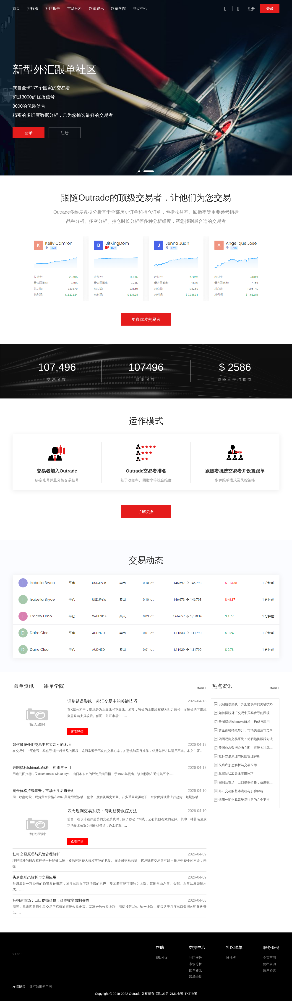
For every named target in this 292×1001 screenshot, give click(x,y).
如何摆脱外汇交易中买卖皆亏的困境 (42, 744)
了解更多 (146, 511)
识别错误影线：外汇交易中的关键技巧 (102, 701)
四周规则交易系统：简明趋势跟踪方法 (102, 811)
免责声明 (269, 957)
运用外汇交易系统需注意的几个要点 (244, 800)
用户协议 (269, 970)
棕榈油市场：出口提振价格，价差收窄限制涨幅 (51, 900)
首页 (16, 9)
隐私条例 (269, 964)
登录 (270, 9)
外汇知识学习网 (40, 986)
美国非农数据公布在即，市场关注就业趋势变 (247, 747)
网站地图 (162, 994)
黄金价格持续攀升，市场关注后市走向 (44, 791)
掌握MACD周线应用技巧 (236, 773)
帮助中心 (140, 9)
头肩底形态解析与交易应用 (34, 877)
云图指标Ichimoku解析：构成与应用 (42, 768)
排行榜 (32, 9)
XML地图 (176, 994)
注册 (251, 9)
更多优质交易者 (146, 319)
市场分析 (74, 9)
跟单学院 (118, 9)
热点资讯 (222, 686)
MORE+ (201, 688)
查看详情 (77, 731)
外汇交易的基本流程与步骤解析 (241, 791)
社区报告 (52, 9)
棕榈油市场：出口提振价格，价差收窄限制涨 (247, 782)
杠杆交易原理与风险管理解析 (36, 854)
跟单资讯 (96, 9)
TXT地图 (191, 994)
